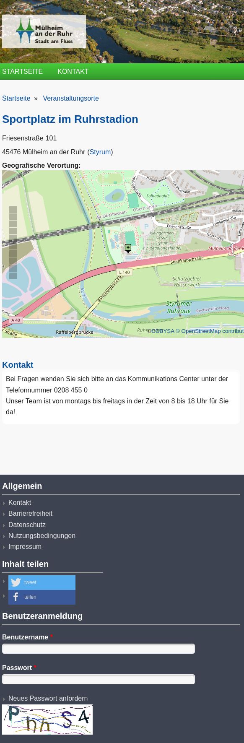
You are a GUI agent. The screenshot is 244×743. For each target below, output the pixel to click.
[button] (41, 582)
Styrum (100, 152)
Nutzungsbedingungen (41, 535)
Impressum (25, 546)
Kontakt (72, 71)
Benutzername (27, 637)
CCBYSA (162, 331)
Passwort (19, 667)
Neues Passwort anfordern (48, 698)
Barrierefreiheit (30, 513)
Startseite (22, 71)
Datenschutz (27, 524)
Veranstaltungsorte (71, 98)
